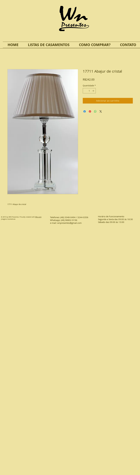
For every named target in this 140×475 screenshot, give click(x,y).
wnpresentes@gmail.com (69, 222)
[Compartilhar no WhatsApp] (95, 111)
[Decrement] (85, 90)
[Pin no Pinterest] (90, 111)
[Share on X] (100, 111)
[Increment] (93, 90)
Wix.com (38, 217)
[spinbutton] (89, 90)
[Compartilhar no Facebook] (84, 111)
